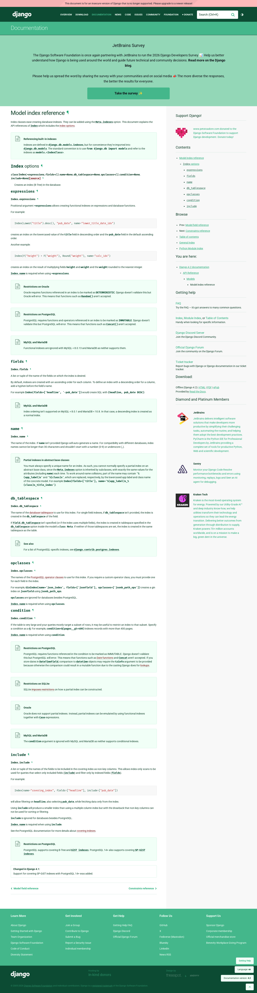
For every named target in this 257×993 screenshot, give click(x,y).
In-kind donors (99, 975)
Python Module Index (191, 248)
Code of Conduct (20, 948)
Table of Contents (217, 318)
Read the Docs (197, 391)
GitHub (164, 925)
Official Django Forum (190, 347)
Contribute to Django (77, 931)
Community (153, 14)
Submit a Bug (72, 936)
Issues (138, 14)
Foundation (171, 14)
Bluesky (164, 942)
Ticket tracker (184, 362)
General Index (187, 242)
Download (82, 14)
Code (128, 14)
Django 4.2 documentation (194, 267)
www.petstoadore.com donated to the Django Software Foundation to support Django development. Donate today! (215, 132)
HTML (202, 387)
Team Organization (21, 936)
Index (179, 318)
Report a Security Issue (78, 942)
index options (67, 125)
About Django (18, 925)
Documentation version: (237, 978)
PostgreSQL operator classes (47, 577)
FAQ (178, 303)
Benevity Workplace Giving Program (226, 942)
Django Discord (121, 931)
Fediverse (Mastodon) (172, 936)
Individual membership (78, 948)
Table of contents (189, 236)
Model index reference (191, 158)
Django (22, 14)
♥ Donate (187, 14)
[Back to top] (250, 987)
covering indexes (86, 830)
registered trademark (102, 985)
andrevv (198, 976)
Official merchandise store (220, 936)
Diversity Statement (22, 954)
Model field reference (24, 888)
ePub (216, 387)
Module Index (192, 318)
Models (191, 278)
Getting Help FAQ (122, 925)
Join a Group (72, 925)
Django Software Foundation (27, 942)
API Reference (191, 272)
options (191, 164)
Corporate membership (219, 931)
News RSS (165, 954)
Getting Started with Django (26, 931)
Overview (66, 14)
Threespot (174, 976)
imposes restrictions (43, 689)
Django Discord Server (190, 333)
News (118, 14)
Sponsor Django (215, 925)
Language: (244, 969)
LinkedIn (164, 948)
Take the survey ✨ (128, 93)
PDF (209, 387)
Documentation (101, 14)
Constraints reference (143, 888)
